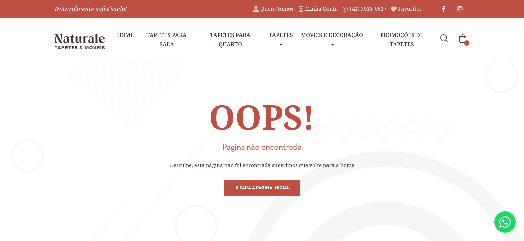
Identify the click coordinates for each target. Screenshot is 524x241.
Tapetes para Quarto (230, 39)
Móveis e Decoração (332, 38)
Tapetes (281, 38)
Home (125, 35)
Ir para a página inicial (262, 188)
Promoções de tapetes (401, 39)
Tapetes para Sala (166, 39)
